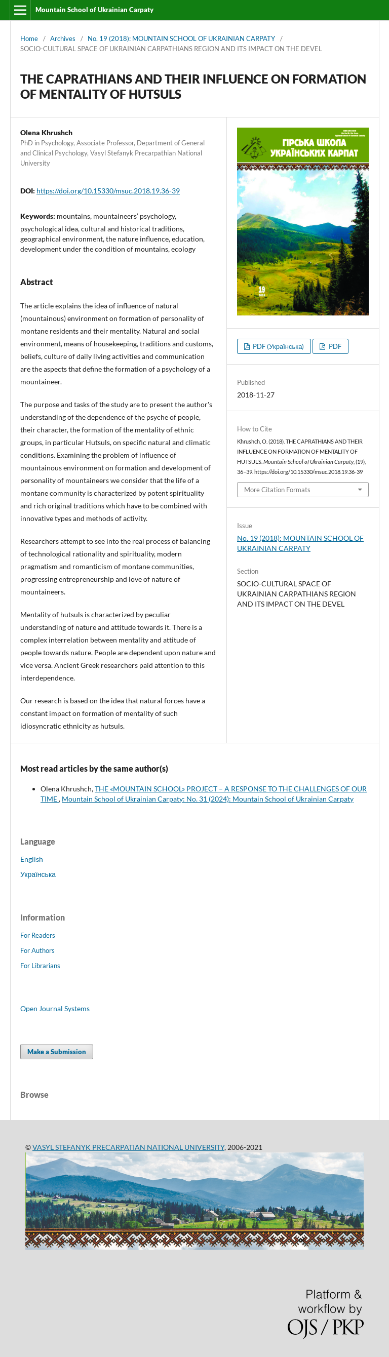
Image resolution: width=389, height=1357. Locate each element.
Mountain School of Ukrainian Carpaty (94, 10)
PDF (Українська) (277, 346)
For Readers (37, 935)
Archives (62, 38)
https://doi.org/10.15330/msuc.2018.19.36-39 (108, 190)
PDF (334, 346)
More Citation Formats (277, 490)
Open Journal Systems (55, 1008)
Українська (38, 874)
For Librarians (40, 966)
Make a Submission (56, 1052)
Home (29, 38)
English (31, 859)
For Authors (37, 950)
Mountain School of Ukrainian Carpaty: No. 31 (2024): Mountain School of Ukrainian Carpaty (208, 798)
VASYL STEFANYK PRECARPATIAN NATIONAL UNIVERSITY (128, 1147)
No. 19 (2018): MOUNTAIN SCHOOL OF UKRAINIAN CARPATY (181, 38)
